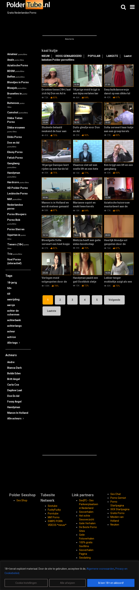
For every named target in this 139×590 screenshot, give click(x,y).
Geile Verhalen (87, 523)
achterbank (14, 320)
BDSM (15, 71)
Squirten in (16, 236)
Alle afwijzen (67, 582)
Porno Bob (13, 221)
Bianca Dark (14, 367)
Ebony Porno (15, 152)
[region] (69, 575)
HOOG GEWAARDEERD (69, 56)
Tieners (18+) (18, 246)
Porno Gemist (118, 497)
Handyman (13, 174)
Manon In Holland (17, 412)
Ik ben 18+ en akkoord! (111, 582)
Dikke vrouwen (16, 129)
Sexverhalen (86, 511)
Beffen (15, 76)
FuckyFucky (54, 509)
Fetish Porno (15, 157)
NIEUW (46, 56)
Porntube (53, 513)
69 (8, 293)
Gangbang (13, 165)
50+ (9, 288)
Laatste (51, 310)
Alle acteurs (15, 418)
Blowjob (16, 87)
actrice (11, 337)
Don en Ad (13, 144)
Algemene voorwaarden (100, 568)
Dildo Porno (14, 137)
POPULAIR (94, 56)
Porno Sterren (15, 229)
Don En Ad (13, 395)
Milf (14, 199)
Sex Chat (115, 494)
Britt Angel (13, 379)
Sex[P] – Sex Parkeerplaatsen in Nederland (88, 504)
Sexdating (85, 557)
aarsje (11, 305)
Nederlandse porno (15, 206)
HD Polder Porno (17, 187)
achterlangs (14, 325)
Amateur (17, 54)
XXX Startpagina (119, 509)
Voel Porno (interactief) (14, 261)
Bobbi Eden (14, 373)
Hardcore (18, 182)
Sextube (52, 505)
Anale (15, 59)
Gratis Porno (117, 513)
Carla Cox (13, 384)
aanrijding (13, 299)
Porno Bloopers (16, 214)
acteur (11, 331)
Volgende (114, 299)
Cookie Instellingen (26, 582)
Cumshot (17, 112)
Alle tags (13, 342)
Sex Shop (21, 500)
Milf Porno (54, 517)
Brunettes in (17, 95)
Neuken (114, 524)
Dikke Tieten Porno (14, 120)
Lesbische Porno (17, 193)
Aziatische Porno (17, 65)
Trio (14, 253)
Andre (10, 362)
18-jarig (12, 282)
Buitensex (15, 105)
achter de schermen (13, 312)
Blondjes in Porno (18, 82)
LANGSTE (112, 56)
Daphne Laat (14, 390)
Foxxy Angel (14, 401)
